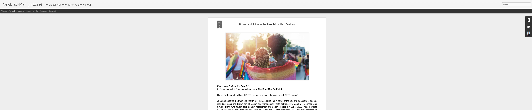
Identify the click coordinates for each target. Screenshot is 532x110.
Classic (4, 11)
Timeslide (53, 11)
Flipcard (12, 11)
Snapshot (43, 11)
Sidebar (36, 11)
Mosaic (28, 11)
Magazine (20, 11)
